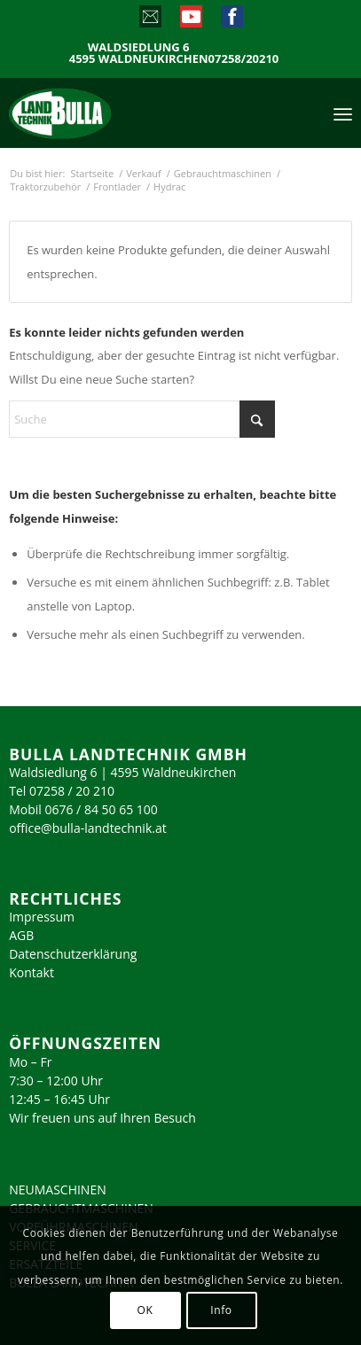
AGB (21, 935)
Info (221, 1310)
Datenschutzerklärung (73, 953)
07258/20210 (243, 59)
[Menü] (343, 112)
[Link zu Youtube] (190, 20)
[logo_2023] (97, 112)
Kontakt (31, 972)
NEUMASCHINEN (57, 1189)
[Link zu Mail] (149, 20)
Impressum (42, 916)
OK (145, 1310)
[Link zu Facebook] (231, 20)
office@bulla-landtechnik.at (88, 828)
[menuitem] (343, 112)
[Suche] (142, 419)
